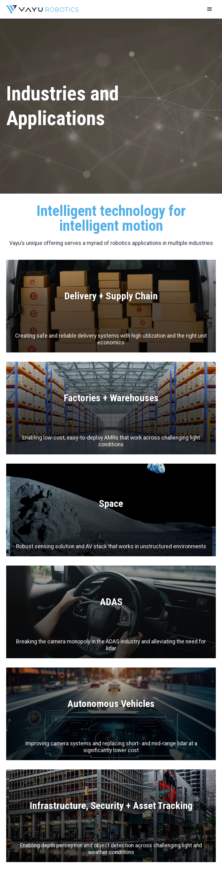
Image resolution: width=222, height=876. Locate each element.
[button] (209, 9)
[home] (41, 9)
